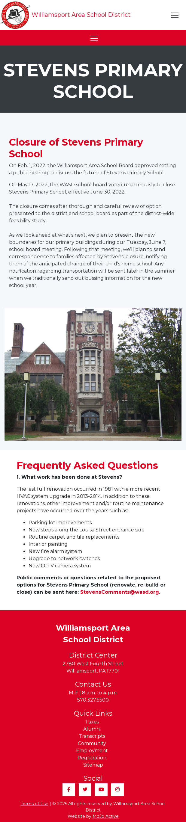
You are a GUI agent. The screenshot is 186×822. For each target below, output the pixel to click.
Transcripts (92, 736)
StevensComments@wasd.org (119, 592)
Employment (92, 750)
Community (92, 743)
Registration (92, 758)
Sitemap (93, 765)
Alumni (92, 729)
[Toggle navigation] (175, 15)
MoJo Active (106, 816)
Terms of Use (34, 803)
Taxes (92, 722)
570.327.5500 (93, 700)
